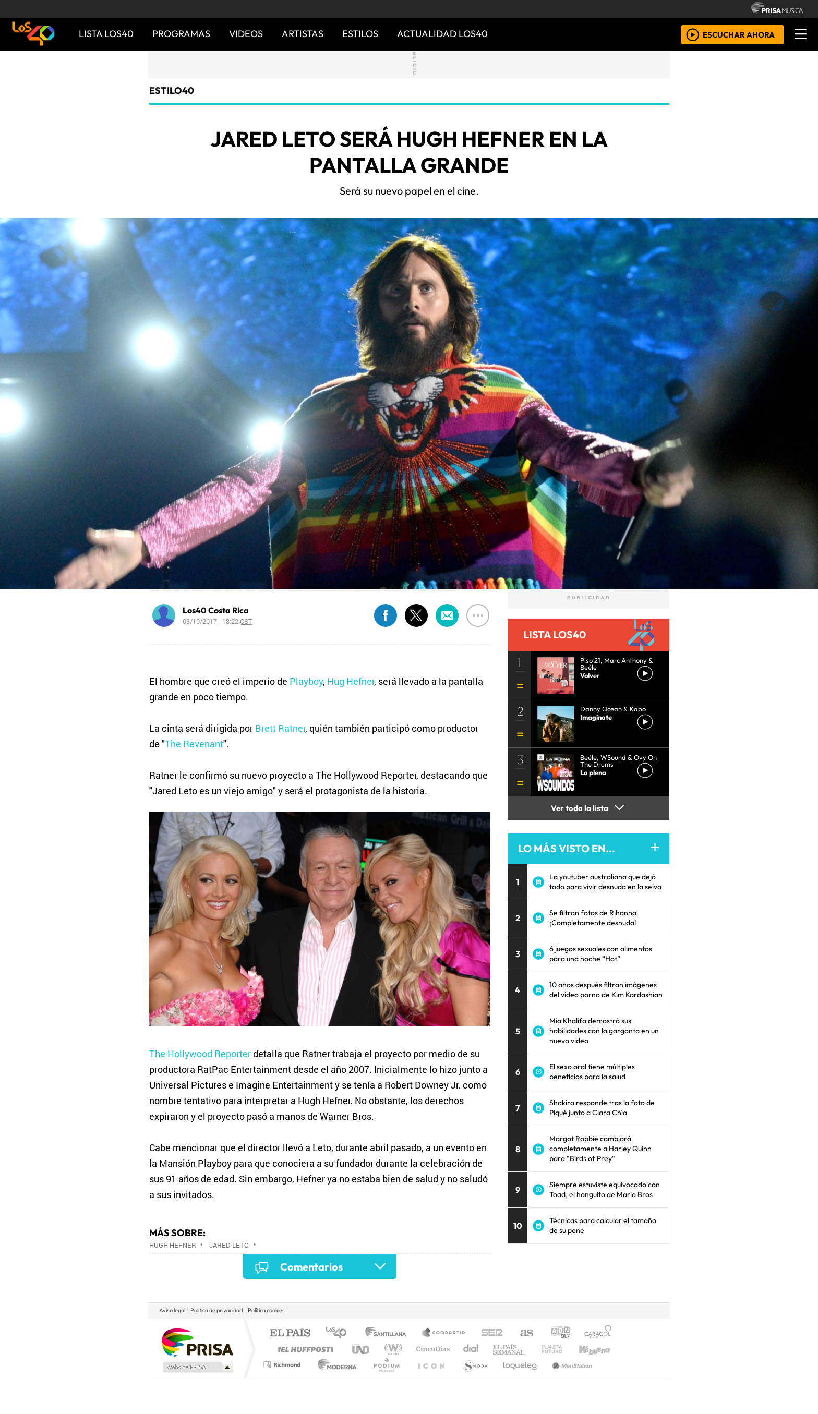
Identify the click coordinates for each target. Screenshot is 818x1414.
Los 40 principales (339, 1333)
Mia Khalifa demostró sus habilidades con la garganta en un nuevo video (604, 1030)
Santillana (389, 1333)
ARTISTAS (302, 34)
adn (559, 1333)
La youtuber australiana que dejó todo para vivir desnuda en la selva (605, 881)
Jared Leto (229, 1245)
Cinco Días (431, 1349)
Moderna (334, 1377)
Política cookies (266, 1310)
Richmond (283, 1377)
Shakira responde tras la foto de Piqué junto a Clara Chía (602, 1107)
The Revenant (194, 744)
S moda (471, 1377)
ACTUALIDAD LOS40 (442, 34)
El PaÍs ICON (429, 1377)
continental (471, 1349)
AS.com (525, 1333)
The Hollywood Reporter (200, 1053)
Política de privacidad (216, 1310)
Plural (383, 1377)
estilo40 (171, 90)
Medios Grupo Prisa (197, 1367)
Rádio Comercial (613, 1377)
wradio (391, 1349)
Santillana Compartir (444, 1333)
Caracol (598, 1333)
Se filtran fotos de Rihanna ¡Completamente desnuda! (592, 917)
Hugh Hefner (172, 1245)
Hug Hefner (350, 681)
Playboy (306, 681)
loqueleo (516, 1377)
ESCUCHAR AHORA (739, 34)
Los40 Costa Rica (216, 610)
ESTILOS (360, 34)
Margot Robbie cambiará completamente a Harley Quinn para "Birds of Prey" (600, 1148)
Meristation (566, 1377)
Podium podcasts (283, 1362)
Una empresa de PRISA (197, 1342)
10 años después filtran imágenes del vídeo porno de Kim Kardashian (606, 989)
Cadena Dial (562, 1349)
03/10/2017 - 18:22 (217, 621)
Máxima (499, 1349)
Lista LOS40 (106, 34)
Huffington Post (303, 1349)
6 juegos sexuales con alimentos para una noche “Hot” (600, 953)
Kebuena (599, 1349)
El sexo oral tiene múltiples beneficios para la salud (592, 1071)
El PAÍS (289, 1333)
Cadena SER (492, 1333)
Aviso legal (172, 1310)
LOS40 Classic (530, 1349)
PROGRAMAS (181, 34)
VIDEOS (246, 34)
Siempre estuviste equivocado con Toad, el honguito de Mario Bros (604, 1189)
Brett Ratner (280, 728)
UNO (361, 1349)
